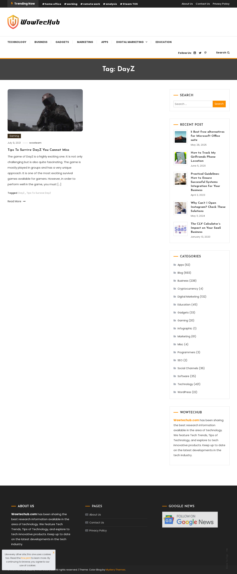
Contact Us (203, 4)
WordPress (184, 392)
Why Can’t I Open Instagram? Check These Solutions (208, 207)
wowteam (35, 143)
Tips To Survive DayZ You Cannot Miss (38, 150)
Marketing (85, 42)
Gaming (14, 135)
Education (164, 42)
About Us (187, 4)
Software (183, 376)
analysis (111, 4)
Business (40, 42)
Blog (180, 273)
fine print (26, 558)
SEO (180, 360)
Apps (104, 42)
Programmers (186, 352)
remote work (91, 4)
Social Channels (188, 368)
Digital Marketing (130, 42)
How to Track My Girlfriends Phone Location (203, 156)
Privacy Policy (221, 4)
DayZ (21, 193)
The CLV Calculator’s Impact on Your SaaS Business (206, 228)
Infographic (185, 328)
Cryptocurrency (188, 289)
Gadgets (62, 42)
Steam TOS (130, 4)
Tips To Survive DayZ (39, 193)
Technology (16, 42)
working (72, 4)
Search (223, 52)
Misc (180, 344)
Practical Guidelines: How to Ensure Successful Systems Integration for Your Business (205, 182)
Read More (17, 201)
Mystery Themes (115, 569)
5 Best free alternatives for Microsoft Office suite (207, 136)
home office (53, 4)
